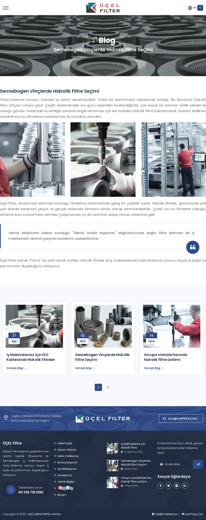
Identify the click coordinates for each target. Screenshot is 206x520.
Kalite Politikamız (68, 456)
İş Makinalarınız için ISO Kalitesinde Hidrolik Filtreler (31, 357)
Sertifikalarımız (66, 469)
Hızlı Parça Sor (192, 514)
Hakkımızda (64, 443)
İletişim (62, 495)
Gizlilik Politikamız (164, 514)
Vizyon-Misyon (66, 450)
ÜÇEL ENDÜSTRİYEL (39, 514)
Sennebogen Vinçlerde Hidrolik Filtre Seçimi (102, 357)
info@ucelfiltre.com (181, 418)
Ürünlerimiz (64, 475)
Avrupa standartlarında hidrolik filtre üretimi (166, 357)
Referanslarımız (67, 462)
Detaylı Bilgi (17, 368)
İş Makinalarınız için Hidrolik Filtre (133, 446)
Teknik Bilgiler (65, 482)
